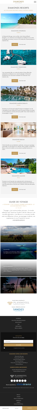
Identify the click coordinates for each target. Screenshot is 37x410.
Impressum (18, 400)
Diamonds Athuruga (18, 31)
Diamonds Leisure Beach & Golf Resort (19, 362)
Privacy (18, 394)
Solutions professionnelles (18, 320)
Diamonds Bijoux (18, 139)
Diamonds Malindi (18, 176)
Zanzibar (18, 105)
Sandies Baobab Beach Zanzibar (19, 369)
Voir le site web (22, 44)
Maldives (18, 32)
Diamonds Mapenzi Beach (18, 103)
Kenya (18, 177)
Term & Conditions (18, 398)
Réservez (15, 44)
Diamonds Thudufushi (18, 67)
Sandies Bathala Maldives (19, 371)
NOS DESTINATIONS (19, 220)
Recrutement (18, 322)
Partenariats (18, 326)
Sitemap (18, 396)
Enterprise (18, 318)
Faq (18, 324)
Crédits (18, 402)
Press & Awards (18, 328)
